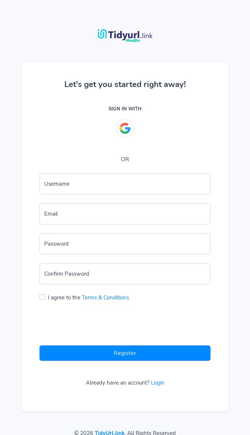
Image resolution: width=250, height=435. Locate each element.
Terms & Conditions (105, 297)
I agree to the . (89, 297)
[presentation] (95, 325)
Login (157, 382)
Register (125, 353)
